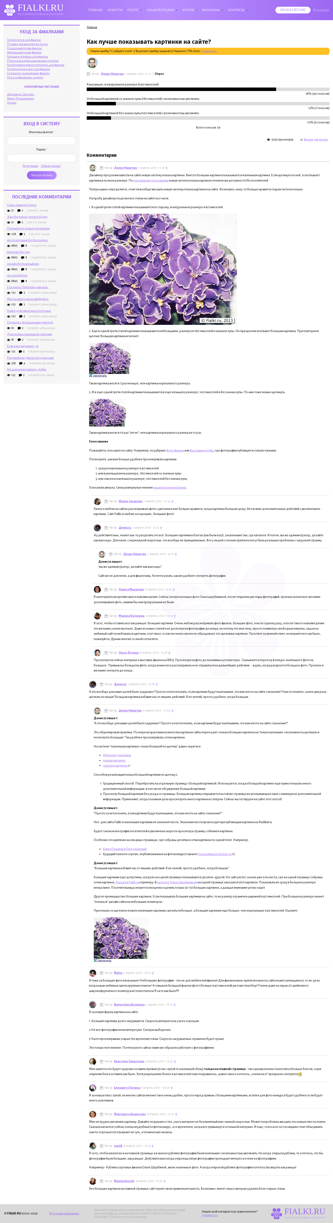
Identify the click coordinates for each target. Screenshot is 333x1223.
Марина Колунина (131, 616)
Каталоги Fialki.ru (127, 882)
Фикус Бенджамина (20, 98)
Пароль (41, 149)
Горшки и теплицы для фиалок (27, 56)
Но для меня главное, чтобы (26, 369)
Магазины (211, 10)
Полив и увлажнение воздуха (27, 44)
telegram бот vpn (18, 252)
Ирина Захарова (130, 501)
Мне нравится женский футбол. (28, 299)
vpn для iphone (17, 275)
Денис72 (125, 527)
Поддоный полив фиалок (24, 48)
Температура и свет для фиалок (28, 69)
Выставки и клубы (202, 450)
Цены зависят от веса (21, 205)
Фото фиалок (175, 450)
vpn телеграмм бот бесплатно (27, 240)
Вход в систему (293, 10)
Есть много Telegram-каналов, (28, 287)
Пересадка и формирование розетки (33, 61)
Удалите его (209, 1215)
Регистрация (321, 10)
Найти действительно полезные (29, 311)
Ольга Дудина (129, 652)
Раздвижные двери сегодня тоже (30, 358)
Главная (95, 10)
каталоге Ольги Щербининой (177, 882)
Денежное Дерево (20, 94)
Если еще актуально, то (23, 346)
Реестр (133, 10)
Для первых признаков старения (29, 334)
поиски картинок (114, 760)
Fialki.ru (112, 1213)
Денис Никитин (112, 73)
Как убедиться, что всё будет (27, 217)
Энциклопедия (160, 10)
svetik (118, 1146)
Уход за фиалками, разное (25, 77)
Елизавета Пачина (127, 1087)
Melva (118, 973)
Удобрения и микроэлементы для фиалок (35, 65)
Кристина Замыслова (129, 1061)
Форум (188, 10)
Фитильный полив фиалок (24, 52)
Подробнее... (210, 51)
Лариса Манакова (131, 589)
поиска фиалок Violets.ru (216, 854)
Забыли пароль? (51, 166)
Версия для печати (314, 139)
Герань (11, 102)
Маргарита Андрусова (130, 1114)
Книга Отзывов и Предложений (125, 849)
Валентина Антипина (129, 1004)
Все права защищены (64, 1213)
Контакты (236, 10)
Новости (115, 10)
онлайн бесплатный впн (23, 264)
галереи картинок (116, 765)
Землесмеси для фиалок (24, 40)
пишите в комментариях (169, 487)
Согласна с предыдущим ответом (30, 322)
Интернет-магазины (117, 755)
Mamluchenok (124, 1181)
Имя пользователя (42, 132)
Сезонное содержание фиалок (28, 73)
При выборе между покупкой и (28, 228)
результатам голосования (151, 180)
